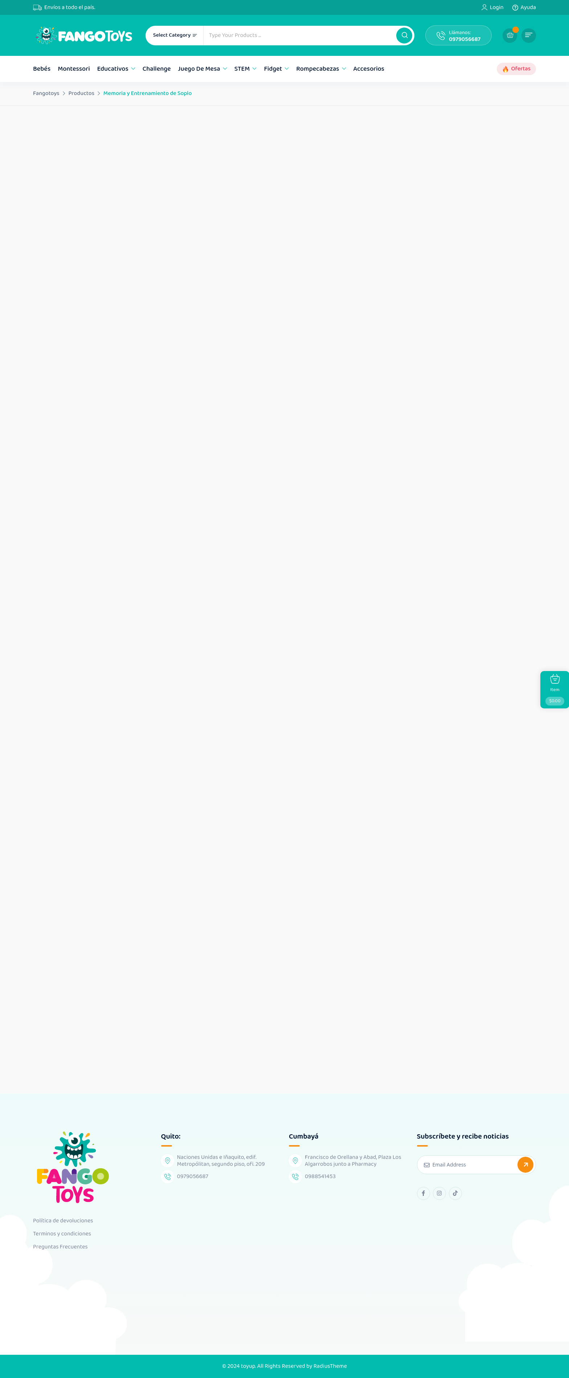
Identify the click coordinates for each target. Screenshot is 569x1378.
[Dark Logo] (84, 35)
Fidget (273, 69)
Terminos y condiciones (62, 1234)
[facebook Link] (423, 1193)
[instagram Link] (439, 1193)
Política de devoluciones (63, 1221)
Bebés (41, 69)
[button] (404, 36)
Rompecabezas (317, 69)
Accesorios (369, 69)
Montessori (74, 69)
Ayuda (528, 8)
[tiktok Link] (455, 1193)
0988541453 (320, 1176)
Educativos (112, 69)
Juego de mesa (199, 69)
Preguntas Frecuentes (60, 1247)
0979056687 (464, 39)
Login (497, 8)
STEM (242, 69)
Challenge (157, 69)
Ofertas (521, 69)
